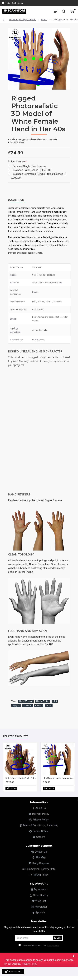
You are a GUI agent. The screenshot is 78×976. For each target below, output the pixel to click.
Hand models (41, 330)
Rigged (16, 705)
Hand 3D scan (25, 701)
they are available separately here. (25, 253)
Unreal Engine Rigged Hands (22, 19)
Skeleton (27, 705)
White (48, 705)
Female (38, 705)
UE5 (55, 701)
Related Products (15, 736)
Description (16, 200)
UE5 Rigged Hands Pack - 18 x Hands (20, 778)
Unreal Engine (42, 701)
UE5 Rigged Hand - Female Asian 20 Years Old (58, 778)
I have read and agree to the (39, 945)
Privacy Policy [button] (29, 963)
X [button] (73, 955)
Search (44, 19)
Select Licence (16, 161)
